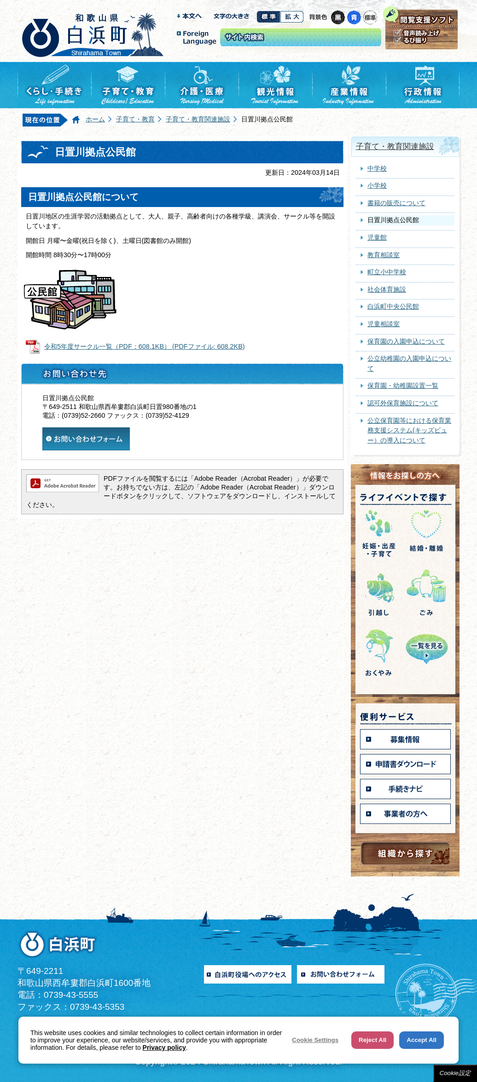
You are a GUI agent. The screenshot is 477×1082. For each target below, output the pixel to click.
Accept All (421, 1039)
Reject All (372, 1039)
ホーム (95, 119)
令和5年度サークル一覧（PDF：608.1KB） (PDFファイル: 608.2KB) (144, 346)
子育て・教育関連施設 (198, 119)
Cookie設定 (455, 1073)
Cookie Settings (315, 1039)
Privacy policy (164, 1047)
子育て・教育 (135, 119)
